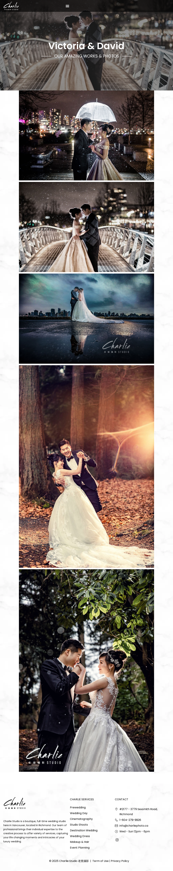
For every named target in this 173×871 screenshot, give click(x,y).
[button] (67, 6)
